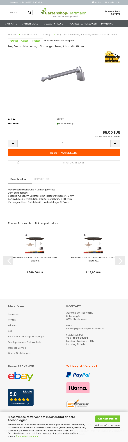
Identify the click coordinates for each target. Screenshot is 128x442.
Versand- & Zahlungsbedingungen (26, 339)
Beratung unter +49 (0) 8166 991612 (26, 2)
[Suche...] (30, 13)
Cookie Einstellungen (19, 355)
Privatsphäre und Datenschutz (24, 344)
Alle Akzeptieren (108, 418)
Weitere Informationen (107, 425)
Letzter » (36, 43)
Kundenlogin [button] (112, 2)
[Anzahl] (64, 146)
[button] (12, 146)
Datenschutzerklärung (27, 436)
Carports (11, 23)
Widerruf (12, 328)
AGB (10, 333)
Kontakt (12, 322)
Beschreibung (19, 182)
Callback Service (17, 350)
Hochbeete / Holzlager (83, 23)
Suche (96, 2)
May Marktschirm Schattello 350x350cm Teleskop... (35, 262)
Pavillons (107, 23)
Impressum (14, 317)
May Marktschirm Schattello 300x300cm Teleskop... (93, 262)
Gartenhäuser (30, 23)
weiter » (25, 43)
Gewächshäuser (54, 23)
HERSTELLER (41, 182)
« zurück (14, 43)
